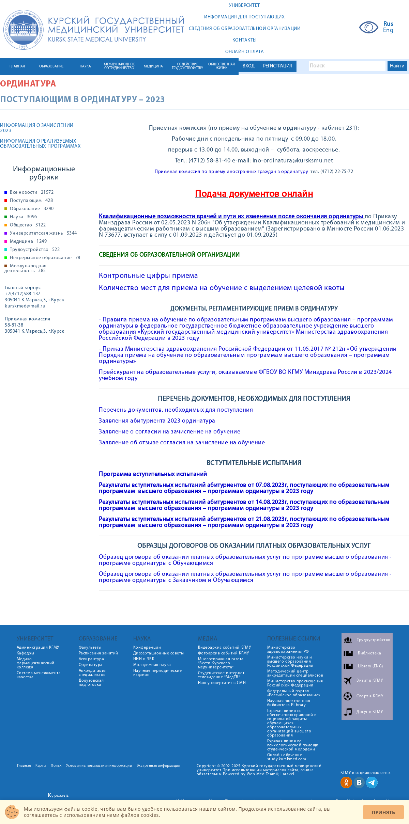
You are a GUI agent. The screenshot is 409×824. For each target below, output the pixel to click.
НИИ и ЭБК (144, 659)
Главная (24, 766)
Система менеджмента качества (39, 675)
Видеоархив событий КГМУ (224, 648)
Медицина (28, 241)
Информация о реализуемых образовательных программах (40, 144)
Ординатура (28, 84)
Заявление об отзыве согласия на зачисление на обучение (182, 443)
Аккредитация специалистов (93, 673)
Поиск (56, 766)
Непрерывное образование (45, 258)
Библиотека (369, 653)
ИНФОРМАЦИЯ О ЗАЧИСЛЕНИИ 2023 (37, 128)
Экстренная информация (158, 766)
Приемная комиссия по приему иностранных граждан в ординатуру (231, 171)
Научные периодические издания (157, 673)
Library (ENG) (370, 666)
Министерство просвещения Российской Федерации (295, 683)
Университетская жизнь (43, 233)
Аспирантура (91, 659)
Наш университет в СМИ (222, 683)
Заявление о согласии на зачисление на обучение (169, 432)
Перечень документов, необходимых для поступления (176, 410)
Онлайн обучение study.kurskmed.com (286, 757)
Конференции (147, 648)
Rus (388, 24)
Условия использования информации (99, 766)
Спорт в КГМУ (370, 696)
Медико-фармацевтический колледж (36, 663)
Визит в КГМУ (370, 681)
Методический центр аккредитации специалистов (295, 673)
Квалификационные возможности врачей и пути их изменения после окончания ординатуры (231, 216)
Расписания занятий (98, 653)
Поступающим (31, 201)
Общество (28, 225)
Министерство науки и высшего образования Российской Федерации (290, 661)
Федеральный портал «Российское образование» (293, 693)
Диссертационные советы (158, 653)
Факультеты (90, 648)
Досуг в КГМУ (370, 712)
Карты (40, 766)
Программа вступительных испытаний (153, 474)
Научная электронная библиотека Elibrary (288, 703)
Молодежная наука (152, 665)
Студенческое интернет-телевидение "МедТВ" (222, 675)
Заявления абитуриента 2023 (140, 421)
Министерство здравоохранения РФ (288, 650)
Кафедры (25, 653)
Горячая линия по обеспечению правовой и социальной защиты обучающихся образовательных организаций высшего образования (292, 723)
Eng (388, 31)
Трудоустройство (35, 250)
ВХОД (249, 66)
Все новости (32, 192)
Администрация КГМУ (38, 648)
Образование (32, 209)
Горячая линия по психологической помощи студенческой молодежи (293, 745)
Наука (23, 217)
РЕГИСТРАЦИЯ (277, 66)
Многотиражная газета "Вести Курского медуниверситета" (221, 663)
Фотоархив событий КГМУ (223, 653)
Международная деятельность (25, 268)
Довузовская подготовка (91, 683)
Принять (383, 812)
